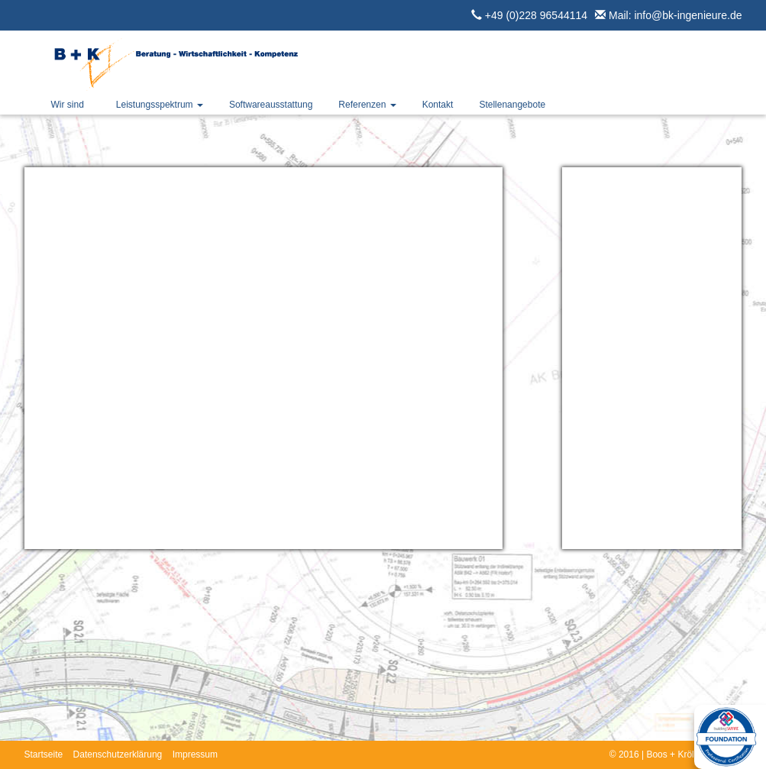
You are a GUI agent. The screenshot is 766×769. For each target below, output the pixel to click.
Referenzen (367, 104)
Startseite (43, 754)
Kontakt (438, 104)
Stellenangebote (512, 104)
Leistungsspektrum (159, 104)
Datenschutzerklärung (118, 754)
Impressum (195, 754)
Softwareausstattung (270, 104)
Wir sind (67, 104)
